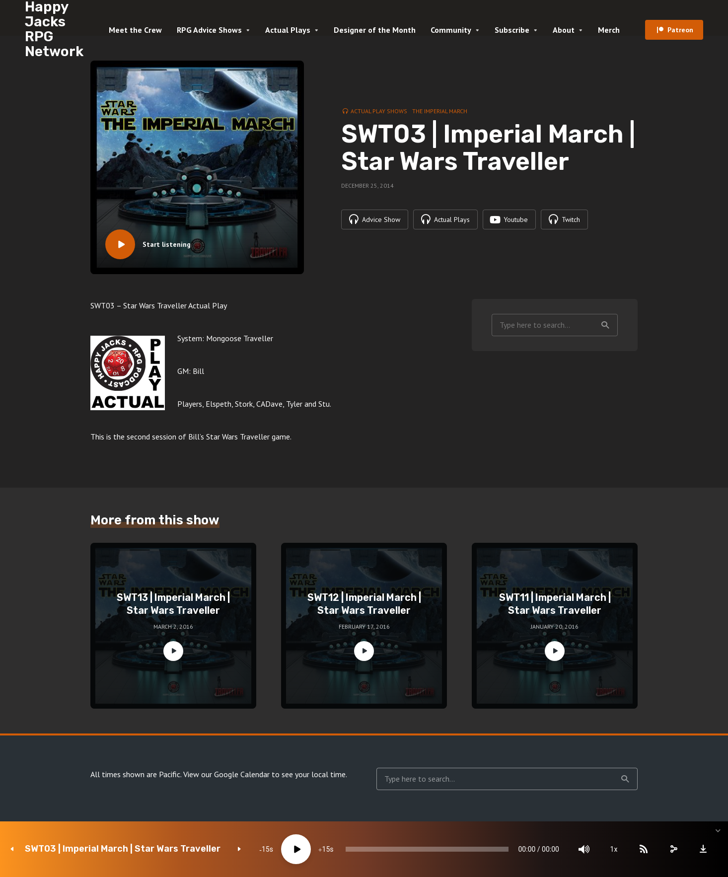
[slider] (427, 849)
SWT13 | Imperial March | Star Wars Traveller (173, 603)
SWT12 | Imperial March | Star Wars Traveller (364, 603)
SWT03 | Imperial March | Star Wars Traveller (122, 849)
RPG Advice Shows (209, 30)
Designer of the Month (375, 30)
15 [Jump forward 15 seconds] (326, 849)
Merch (609, 30)
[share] (673, 849)
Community (451, 30)
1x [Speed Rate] (614, 849)
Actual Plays (287, 30)
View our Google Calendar (226, 774)
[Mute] (584, 849)
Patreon (680, 29)
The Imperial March (439, 111)
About (564, 30)
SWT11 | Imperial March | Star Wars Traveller (555, 603)
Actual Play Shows (379, 111)
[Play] (296, 849)
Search (605, 325)
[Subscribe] (643, 849)
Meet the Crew (135, 30)
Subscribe (512, 30)
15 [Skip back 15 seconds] (266, 849)
